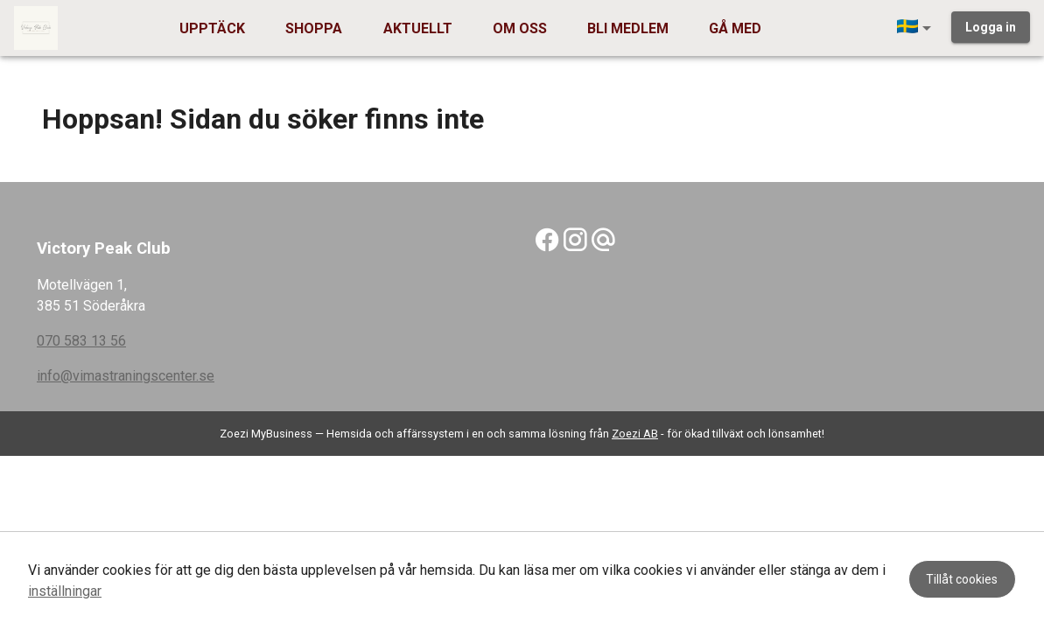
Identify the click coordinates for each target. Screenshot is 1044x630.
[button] (917, 28)
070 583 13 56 (81, 340)
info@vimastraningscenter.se (125, 376)
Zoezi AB (635, 433)
